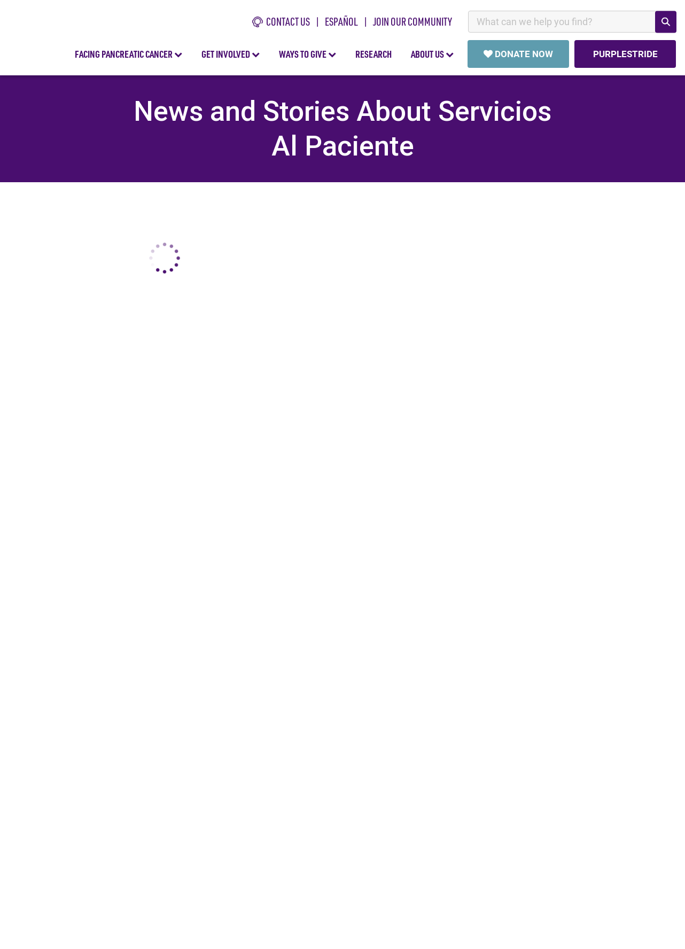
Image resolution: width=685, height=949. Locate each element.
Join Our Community (412, 21)
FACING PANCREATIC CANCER (128, 54)
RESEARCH (373, 54)
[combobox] (572, 22)
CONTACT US (281, 22)
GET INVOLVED (230, 54)
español (341, 21)
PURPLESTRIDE (625, 54)
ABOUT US (432, 54)
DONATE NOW (518, 54)
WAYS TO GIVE (307, 54)
